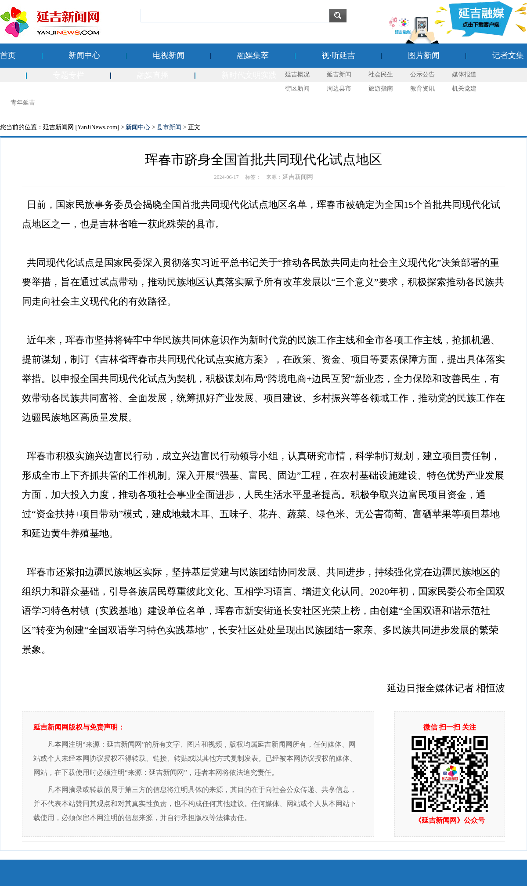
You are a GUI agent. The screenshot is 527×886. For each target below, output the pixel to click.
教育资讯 (422, 88)
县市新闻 (169, 127)
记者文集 (508, 55)
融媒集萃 (253, 55)
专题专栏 (68, 75)
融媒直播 (153, 75)
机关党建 (464, 88)
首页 (8, 55)
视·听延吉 (338, 55)
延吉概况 (297, 74)
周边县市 (339, 88)
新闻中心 (84, 55)
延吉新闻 (339, 74)
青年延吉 (23, 102)
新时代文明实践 (249, 75)
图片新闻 (424, 55)
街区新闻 (297, 88)
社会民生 (380, 74)
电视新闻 (168, 55)
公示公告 (422, 74)
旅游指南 (380, 88)
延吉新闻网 (297, 177)
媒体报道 (464, 74)
